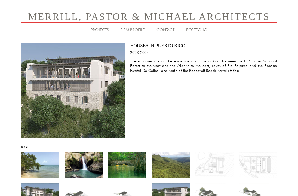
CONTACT (165, 29)
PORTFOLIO (196, 29)
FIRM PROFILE (132, 29)
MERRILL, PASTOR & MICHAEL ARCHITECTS (149, 16)
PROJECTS (100, 29)
